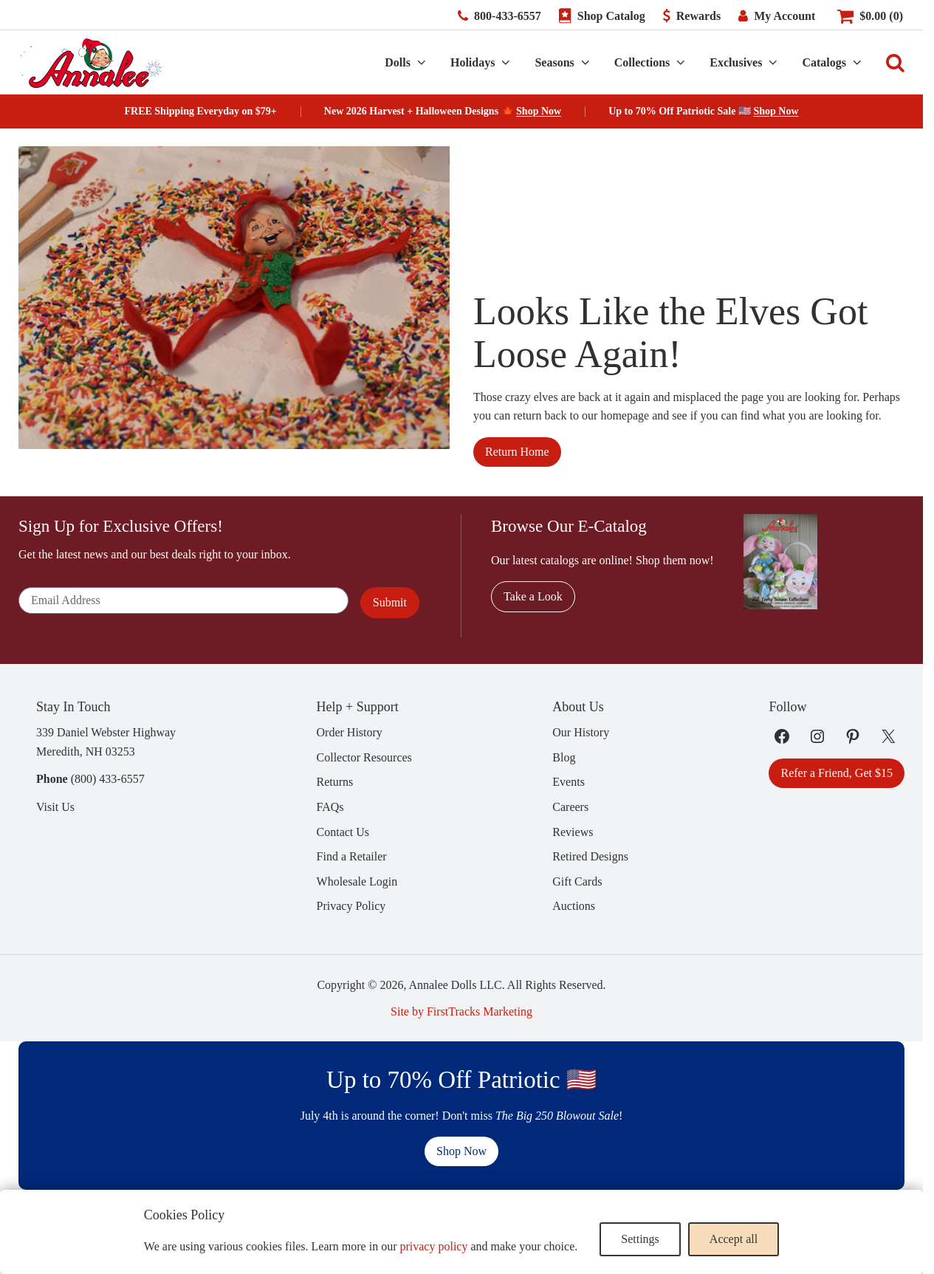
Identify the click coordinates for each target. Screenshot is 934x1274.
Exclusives (736, 62)
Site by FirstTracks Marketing (461, 1011)
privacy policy (433, 1246)
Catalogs (824, 62)
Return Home (517, 451)
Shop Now (538, 111)
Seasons (554, 62)
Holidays (472, 62)
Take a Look (533, 596)
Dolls (398, 62)
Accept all (734, 1239)
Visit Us (55, 807)
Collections (642, 62)
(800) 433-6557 (108, 779)
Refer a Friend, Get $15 (836, 773)
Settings (640, 1239)
